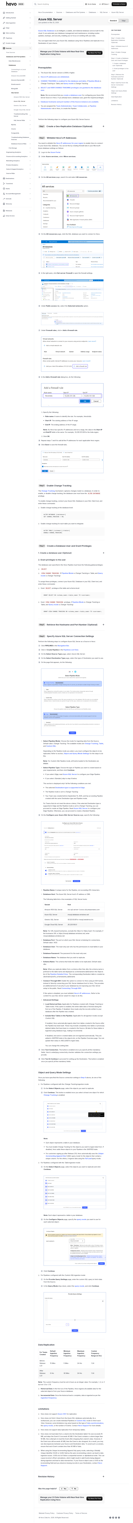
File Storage (20, 148)
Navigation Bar (63, 646)
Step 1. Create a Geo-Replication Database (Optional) (118, 40)
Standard (113, 21)
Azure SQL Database (46, 31)
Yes (63, 1489)
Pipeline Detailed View (59, 974)
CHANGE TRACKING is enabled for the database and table (63, 81)
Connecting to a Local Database (18, 70)
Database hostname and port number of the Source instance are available (69, 102)
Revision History (116, 104)
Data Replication (116, 97)
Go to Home (90, 4)
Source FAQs (19, 173)
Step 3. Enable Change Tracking (118, 53)
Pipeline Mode (94, 81)
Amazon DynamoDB (21, 80)
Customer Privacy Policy (65, 1513)
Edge (124, 21)
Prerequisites (115, 34)
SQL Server (21, 93)
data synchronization (95, 1423)
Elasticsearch (21, 84)
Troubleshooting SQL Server (23, 115)
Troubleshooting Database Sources (21, 138)
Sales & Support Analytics (19, 169)
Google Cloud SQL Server (22, 110)
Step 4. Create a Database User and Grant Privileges (119, 59)
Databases (20, 65)
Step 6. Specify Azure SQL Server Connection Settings (119, 85)
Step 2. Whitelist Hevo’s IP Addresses (119, 47)
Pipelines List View (70, 650)
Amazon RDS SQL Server (22, 97)
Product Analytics (19, 165)
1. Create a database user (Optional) (119, 64)
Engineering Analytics (19, 152)
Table (101, 744)
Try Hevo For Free (94, 53)
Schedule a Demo (119, 4)
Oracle (21, 129)
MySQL (21, 125)
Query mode (68, 83)
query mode (81, 1219)
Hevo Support (83, 1426)
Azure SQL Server (19, 101)
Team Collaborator (80, 106)
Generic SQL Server (20, 105)
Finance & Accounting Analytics (19, 156)
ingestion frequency (49, 1398)
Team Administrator (64, 106)
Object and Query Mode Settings (119, 92)
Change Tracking (48, 491)
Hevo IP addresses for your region (69, 143)
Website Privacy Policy (46, 1513)
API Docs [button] (103, 4)
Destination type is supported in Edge (70, 788)
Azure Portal (55, 152)
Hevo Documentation (45, 12)
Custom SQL (51, 746)
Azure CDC (62, 1414)
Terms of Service (81, 1513)
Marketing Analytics (19, 161)
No (74, 1489)
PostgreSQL (21, 133)
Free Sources (10, 52)
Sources (59, 12)
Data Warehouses (20, 61)
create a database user (72, 95)
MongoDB (21, 89)
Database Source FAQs (21, 144)
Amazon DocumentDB (18, 76)
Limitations (114, 100)
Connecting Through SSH (71, 988)
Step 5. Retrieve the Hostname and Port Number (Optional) (117, 77)
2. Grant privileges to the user (120, 69)
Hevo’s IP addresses (82, 993)
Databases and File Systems (19, 57)
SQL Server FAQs (23, 120)
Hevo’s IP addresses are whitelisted (55, 77)
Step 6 (83, 1078)
